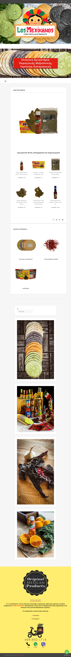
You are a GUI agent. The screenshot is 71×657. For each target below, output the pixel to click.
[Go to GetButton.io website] (67, 655)
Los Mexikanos (20, 655)
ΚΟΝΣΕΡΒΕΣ (26, 288)
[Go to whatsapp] (67, 652)
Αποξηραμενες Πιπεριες (51, 259)
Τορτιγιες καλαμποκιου (26, 259)
